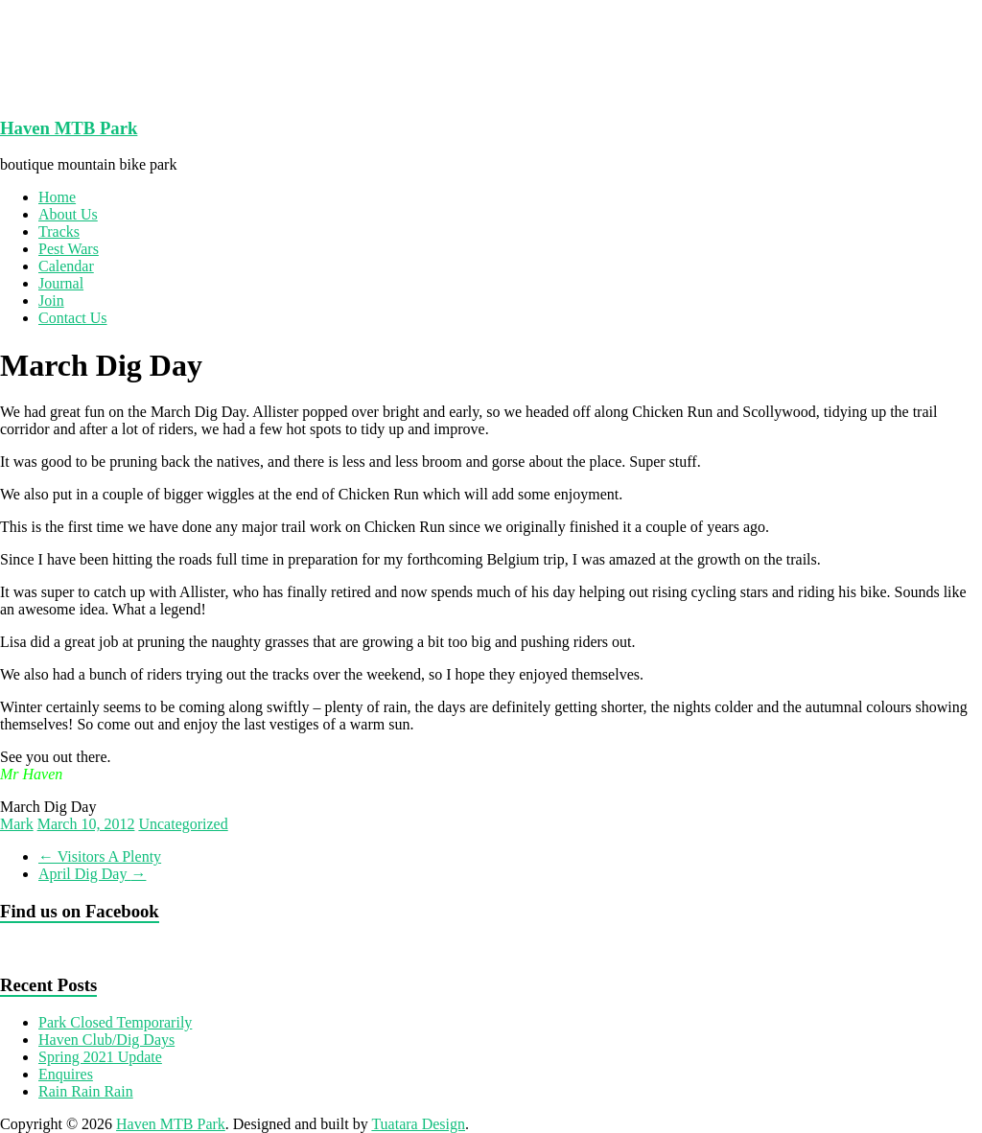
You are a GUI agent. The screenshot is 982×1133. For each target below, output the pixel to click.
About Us (68, 214)
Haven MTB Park (68, 128)
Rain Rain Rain (85, 1091)
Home (57, 197)
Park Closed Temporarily (115, 1022)
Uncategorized (182, 824)
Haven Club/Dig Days (106, 1039)
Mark (17, 824)
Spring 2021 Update (100, 1057)
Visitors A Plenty (99, 856)
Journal (60, 283)
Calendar (66, 266)
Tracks (59, 231)
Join (51, 300)
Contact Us (72, 318)
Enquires (65, 1074)
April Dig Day (92, 874)
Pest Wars (68, 249)
